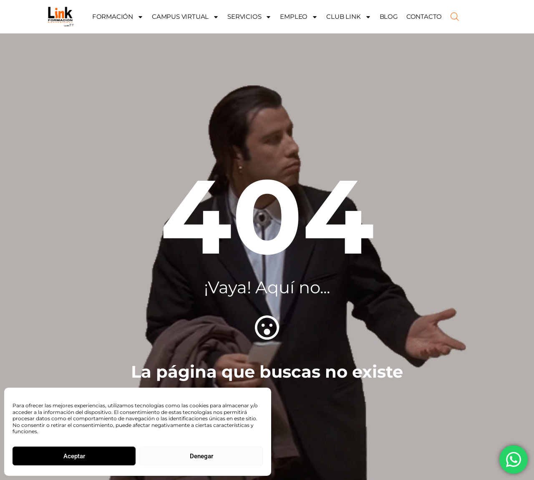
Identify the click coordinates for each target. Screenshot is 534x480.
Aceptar (74, 456)
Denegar (201, 456)
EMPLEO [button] (299, 17)
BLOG (389, 16)
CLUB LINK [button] (348, 17)
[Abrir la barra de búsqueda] (455, 17)
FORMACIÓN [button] (118, 17)
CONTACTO (424, 16)
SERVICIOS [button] (249, 17)
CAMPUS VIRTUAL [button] (185, 17)
